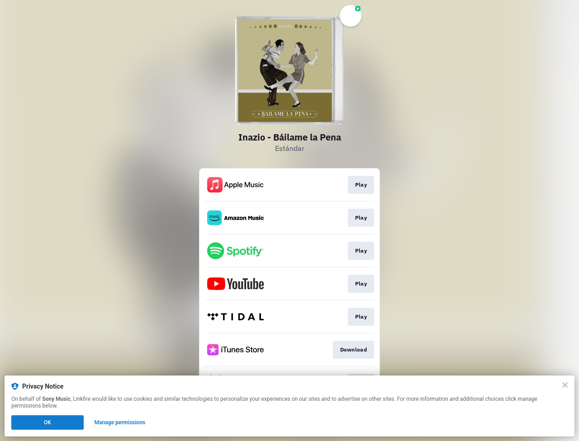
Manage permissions (120, 422)
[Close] (565, 385)
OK (47, 422)
